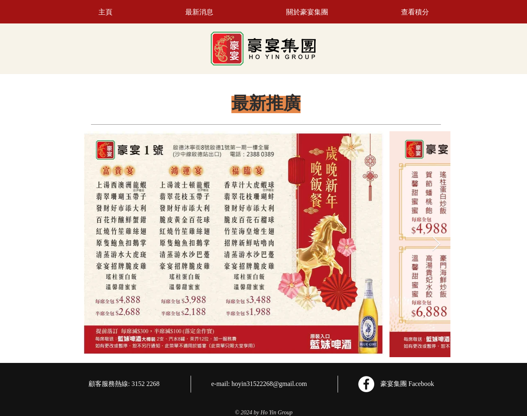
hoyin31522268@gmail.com (269, 383)
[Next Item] (436, 244)
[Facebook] (366, 384)
